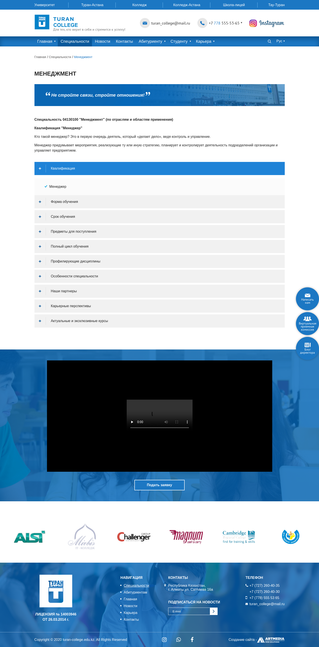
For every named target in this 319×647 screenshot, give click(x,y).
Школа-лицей (234, 5)
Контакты (124, 41)
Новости (102, 41)
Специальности (75, 41)
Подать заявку (159, 485)
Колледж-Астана (186, 5)
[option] (29, 537)
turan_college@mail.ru (170, 23)
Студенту (179, 41)
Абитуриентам (135, 592)
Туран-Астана (92, 5)
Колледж (139, 5)
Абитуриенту (150, 41)
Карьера (203, 41)
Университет (44, 5)
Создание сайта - (257, 640)
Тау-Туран (276, 5)
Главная (44, 41)
